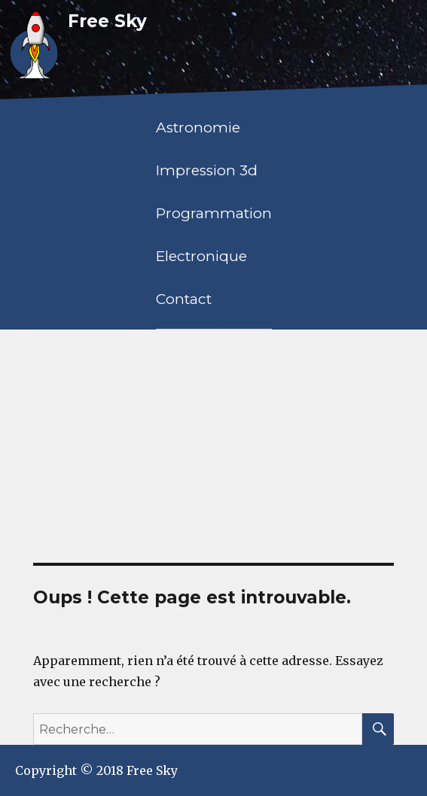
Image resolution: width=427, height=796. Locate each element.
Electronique (201, 256)
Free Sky (107, 21)
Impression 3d (207, 170)
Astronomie (198, 127)
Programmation (214, 213)
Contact (184, 299)
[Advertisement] (215, 444)
